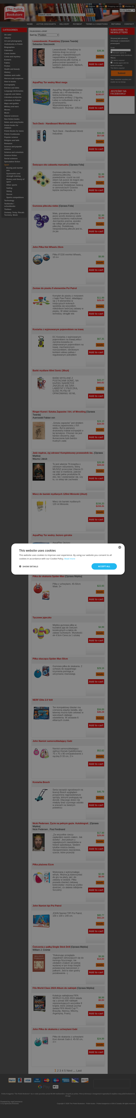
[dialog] (68, 559)
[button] (28, 566)
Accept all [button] (104, 566)
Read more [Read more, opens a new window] (69, 558)
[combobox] (119, 547)
